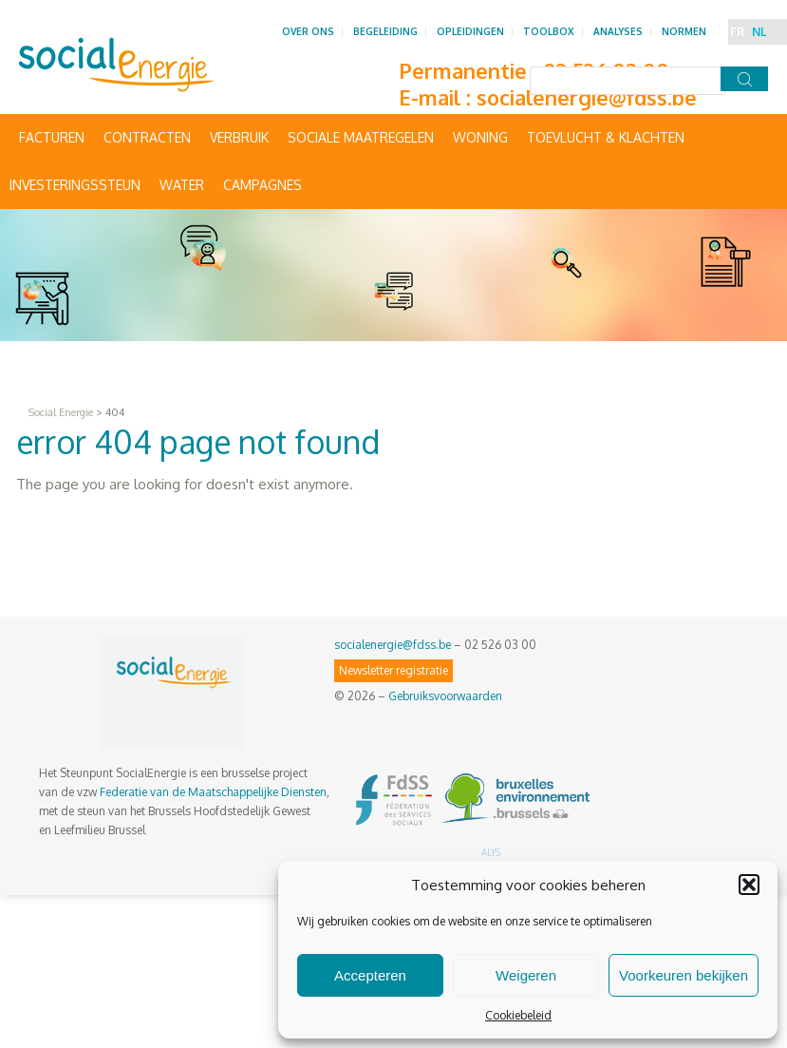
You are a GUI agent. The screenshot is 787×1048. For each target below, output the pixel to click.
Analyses (618, 31)
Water (181, 185)
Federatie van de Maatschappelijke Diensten (213, 792)
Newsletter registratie (393, 670)
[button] (749, 884)
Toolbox (548, 31)
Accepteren (370, 975)
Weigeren (526, 975)
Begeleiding (385, 31)
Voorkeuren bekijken (683, 975)
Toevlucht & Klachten (605, 137)
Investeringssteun (75, 185)
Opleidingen (470, 31)
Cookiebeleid (518, 1015)
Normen (684, 31)
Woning (480, 137)
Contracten (147, 137)
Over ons (308, 31)
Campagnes (262, 185)
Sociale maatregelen (361, 137)
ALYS (490, 852)
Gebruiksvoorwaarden (445, 696)
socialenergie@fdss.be (587, 97)
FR (737, 32)
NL (759, 32)
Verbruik (239, 137)
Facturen (51, 137)
